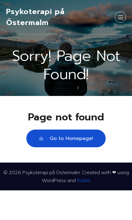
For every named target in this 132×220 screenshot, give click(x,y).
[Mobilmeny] (120, 17)
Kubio (83, 180)
